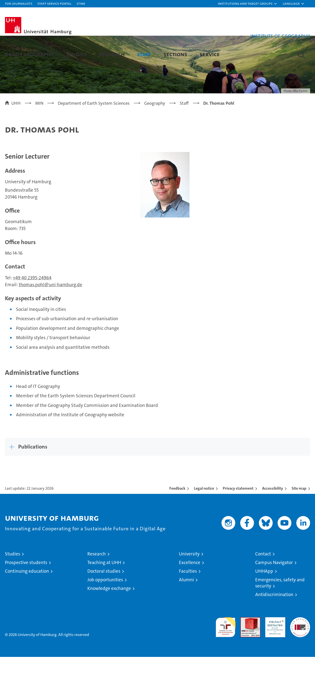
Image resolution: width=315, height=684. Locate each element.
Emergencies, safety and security (280, 610)
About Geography (29, 54)
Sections (175, 54)
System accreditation (300, 649)
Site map (299, 515)
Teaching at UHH (104, 589)
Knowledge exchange (109, 615)
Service (210, 54)
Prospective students (26, 589)
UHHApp (264, 598)
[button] (247, 3)
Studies (76, 54)
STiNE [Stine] (81, 3)
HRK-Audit (274, 647)
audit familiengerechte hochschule (226, 652)
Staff (144, 54)
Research (112, 54)
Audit (245, 647)
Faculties (188, 598)
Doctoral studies (103, 598)
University (189, 581)
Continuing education (27, 598)
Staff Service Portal (54, 3)
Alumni (186, 607)
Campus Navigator (274, 589)
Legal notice (204, 515)
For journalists (18, 3)
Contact (263, 581)
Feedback (177, 515)
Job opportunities (105, 607)
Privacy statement (238, 515)
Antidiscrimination (274, 621)
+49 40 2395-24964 (32, 304)
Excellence (189, 589)
